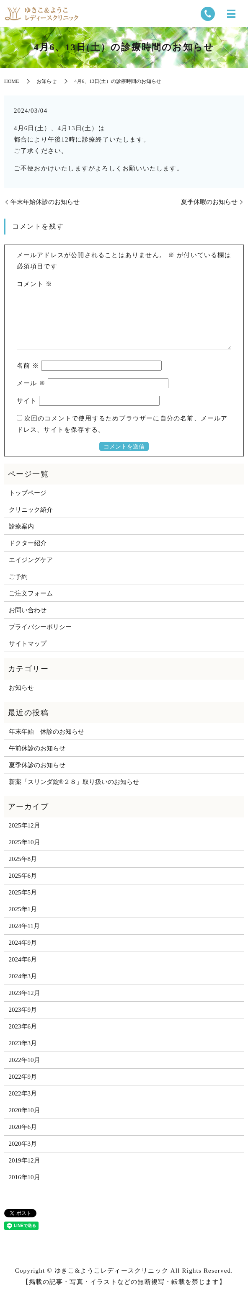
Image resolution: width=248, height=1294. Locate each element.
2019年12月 (24, 1160)
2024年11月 (24, 926)
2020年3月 (23, 1143)
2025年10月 (24, 842)
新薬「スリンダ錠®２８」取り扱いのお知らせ (74, 781)
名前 (28, 365)
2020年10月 (24, 1110)
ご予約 (18, 576)
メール (31, 383)
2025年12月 (24, 825)
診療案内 (21, 526)
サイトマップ (27, 643)
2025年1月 (23, 909)
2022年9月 (23, 1076)
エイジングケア (31, 560)
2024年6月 (23, 959)
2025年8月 (23, 859)
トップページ (27, 493)
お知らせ (46, 81)
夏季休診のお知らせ (37, 765)
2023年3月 (23, 1043)
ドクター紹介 (27, 543)
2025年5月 (23, 892)
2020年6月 (23, 1127)
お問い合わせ (27, 610)
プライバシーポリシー (40, 627)
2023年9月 (23, 1009)
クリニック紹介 (31, 509)
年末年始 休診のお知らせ (46, 731)
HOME (11, 81)
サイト (27, 400)
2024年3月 (23, 976)
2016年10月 (24, 1177)
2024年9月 (23, 942)
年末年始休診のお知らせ (45, 201)
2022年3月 (23, 1093)
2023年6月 (23, 1026)
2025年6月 (23, 875)
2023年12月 (24, 993)
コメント (35, 284)
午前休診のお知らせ (37, 748)
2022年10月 (24, 1060)
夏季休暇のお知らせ (209, 201)
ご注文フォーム (31, 593)
